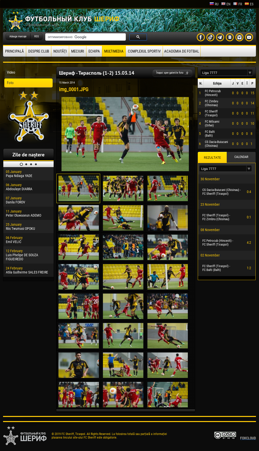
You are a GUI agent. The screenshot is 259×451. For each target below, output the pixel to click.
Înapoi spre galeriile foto (170, 72)
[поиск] (85, 37)
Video (11, 72)
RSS (36, 36)
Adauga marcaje (17, 36)
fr (237, 4)
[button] (250, 73)
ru (214, 4)
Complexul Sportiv (144, 51)
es (249, 4)
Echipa (94, 51)
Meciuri (77, 51)
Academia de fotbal (181, 51)
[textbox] (224, 73)
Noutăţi (60, 51)
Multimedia (114, 51)
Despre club (38, 51)
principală (14, 51)
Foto (10, 82)
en (226, 4)
